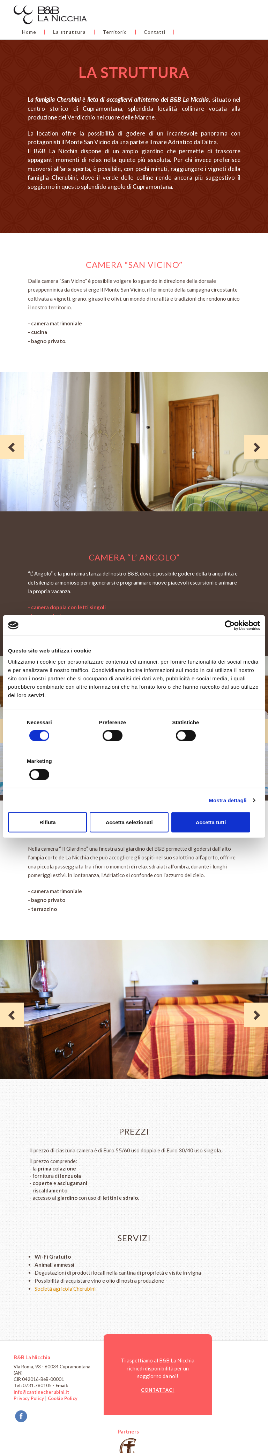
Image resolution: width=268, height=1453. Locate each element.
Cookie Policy (62, 1398)
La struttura (152, 12)
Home (112, 12)
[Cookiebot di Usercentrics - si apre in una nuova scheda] (229, 645)
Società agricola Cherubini (65, 1289)
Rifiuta (49, 803)
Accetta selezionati (133, 803)
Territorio (198, 12)
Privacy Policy (29, 1398)
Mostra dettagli (227, 781)
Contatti (116, 23)
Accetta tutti (219, 803)
